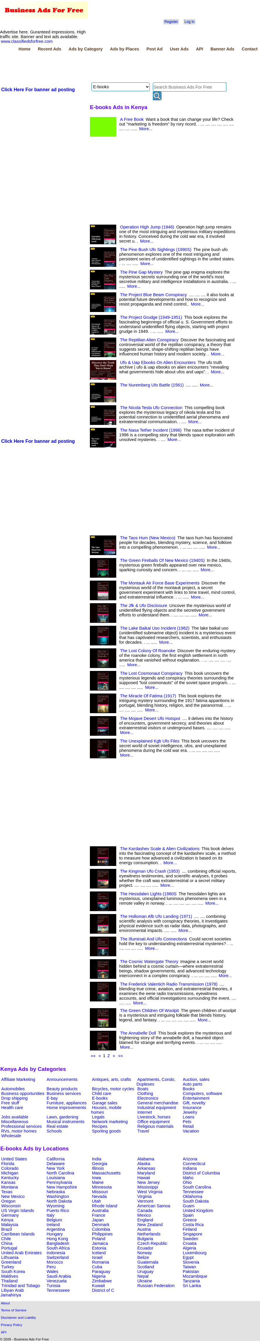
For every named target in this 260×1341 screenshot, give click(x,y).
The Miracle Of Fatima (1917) (148, 696)
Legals (98, 1117)
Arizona (190, 1159)
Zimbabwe (102, 1281)
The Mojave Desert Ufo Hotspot (150, 718)
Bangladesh (58, 1243)
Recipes (99, 1126)
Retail (188, 1126)
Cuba (97, 1266)
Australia (100, 1210)
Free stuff (10, 1103)
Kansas (8, 1182)
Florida (7, 1163)
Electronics (147, 1098)
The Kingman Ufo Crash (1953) (150, 871)
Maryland (146, 1173)
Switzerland (58, 1257)
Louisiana (56, 1177)
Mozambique (195, 1276)
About (5, 1303)
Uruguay (145, 1271)
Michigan (9, 1173)
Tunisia (53, 1285)
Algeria (189, 1248)
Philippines (102, 1234)
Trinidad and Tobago (20, 1285)
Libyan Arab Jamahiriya (12, 1292)
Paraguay (101, 1271)
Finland (190, 1229)
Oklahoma (192, 1196)
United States (14, 1159)
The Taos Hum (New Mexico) (147, 537)
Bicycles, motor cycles (113, 1088)
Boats (142, 1088)
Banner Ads (223, 49)
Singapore (192, 1234)
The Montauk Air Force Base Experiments (159, 583)
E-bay (52, 1098)
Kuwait (98, 1285)
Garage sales (104, 1103)
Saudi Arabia (59, 1276)
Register (171, 22)
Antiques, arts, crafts (111, 1079)
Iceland (99, 1252)
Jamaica (100, 1243)
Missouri (100, 1191)
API (199, 49)
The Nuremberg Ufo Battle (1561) (152, 385)
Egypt (188, 1257)
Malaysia (9, 1224)
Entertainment (196, 1098)
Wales (52, 1271)
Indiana (190, 1168)
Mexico (144, 1215)
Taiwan (189, 1266)
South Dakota (196, 1201)
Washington (58, 1196)
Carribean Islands (18, 1234)
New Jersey (148, 1182)
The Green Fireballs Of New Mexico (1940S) (162, 560)
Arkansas (146, 1168)
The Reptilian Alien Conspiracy (149, 340)
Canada (144, 1210)
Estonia (99, 1248)
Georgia (99, 1163)
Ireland (53, 1224)
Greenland (11, 1262)
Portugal (9, 1248)
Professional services (21, 1126)
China (6, 1243)
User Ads (179, 49)
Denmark (100, 1224)
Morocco (55, 1262)
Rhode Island (104, 1205)
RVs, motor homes (19, 1131)
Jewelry (190, 1112)
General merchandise (157, 1103)
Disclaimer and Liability (18, 1317)
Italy (50, 1215)
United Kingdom (198, 1210)
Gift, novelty (194, 1103)
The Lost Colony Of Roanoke (147, 650)
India (96, 1159)
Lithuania (10, 1257)
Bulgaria (145, 1238)
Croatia (189, 1243)
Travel (143, 1131)
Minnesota (102, 1187)
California (56, 1159)
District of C (103, 1290)
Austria (144, 1229)
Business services (64, 1093)
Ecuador (145, 1248)
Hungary (55, 1234)
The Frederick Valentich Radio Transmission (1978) (169, 984)
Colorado (9, 1168)
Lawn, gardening (62, 1117)
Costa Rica (193, 1224)
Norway (144, 1252)
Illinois (98, 1168)
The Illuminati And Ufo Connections (153, 939)
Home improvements (66, 1107)
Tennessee (193, 1191)
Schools (54, 1131)
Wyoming (55, 1205)
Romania (100, 1262)
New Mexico (13, 1196)
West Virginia (149, 1191)
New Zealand (149, 1224)
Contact (250, 49)
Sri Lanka (192, 1285)
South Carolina (197, 1187)
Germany (10, 1215)
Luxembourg (194, 1252)
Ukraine (144, 1281)
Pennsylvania (59, 1182)
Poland (98, 1238)
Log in (189, 22)
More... (146, 128)
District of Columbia (201, 1173)
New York (56, 1168)
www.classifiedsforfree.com (27, 41)
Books (189, 1088)
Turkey (7, 1266)
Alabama (145, 1159)
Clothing (145, 1093)
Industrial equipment (156, 1107)
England (145, 1220)
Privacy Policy (11, 1325)
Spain (188, 1215)
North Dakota (59, 1201)
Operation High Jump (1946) (147, 227)
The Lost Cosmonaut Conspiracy (151, 673)
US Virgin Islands (17, 1210)
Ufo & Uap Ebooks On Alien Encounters (158, 362)
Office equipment (153, 1121)
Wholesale (11, 1135)
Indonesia (56, 1252)
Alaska (143, 1163)
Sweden (190, 1238)
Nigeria (98, 1276)
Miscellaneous (14, 1121)
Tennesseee (58, 1290)
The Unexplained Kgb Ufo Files (149, 741)
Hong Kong (57, 1238)
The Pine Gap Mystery (141, 272)
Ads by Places (124, 49)
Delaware (56, 1163)
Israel (97, 1257)
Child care (101, 1093)
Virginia (144, 1196)
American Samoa (153, 1205)
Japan (98, 1220)
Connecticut (194, 1163)
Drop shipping (14, 1098)
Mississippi (147, 1187)
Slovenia (191, 1262)
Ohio (187, 1182)
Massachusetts (106, 1173)
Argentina (56, 1229)
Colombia (101, 1229)
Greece (190, 1220)
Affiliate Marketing (18, 1079)
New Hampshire (62, 1187)
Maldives (9, 1276)
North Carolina (60, 1173)
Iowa (96, 1177)
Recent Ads (49, 49)
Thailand (9, 1281)
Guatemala (147, 1262)
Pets (187, 1121)
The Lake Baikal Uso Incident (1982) (154, 628)
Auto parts (192, 1084)
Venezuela (56, 1281)
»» (120, 1055)
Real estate (57, 1126)
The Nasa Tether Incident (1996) (151, 430)
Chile (6, 1238)
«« (93, 1055)
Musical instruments (66, 1121)
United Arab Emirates (21, 1252)
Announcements (62, 1079)
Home (24, 49)
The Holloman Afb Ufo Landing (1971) (156, 916)
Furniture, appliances (67, 1103)
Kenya (7, 1220)
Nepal (142, 1276)
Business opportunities (22, 1093)
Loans (188, 1117)
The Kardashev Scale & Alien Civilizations (159, 848)
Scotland (145, 1266)
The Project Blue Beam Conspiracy (153, 294)
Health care (12, 1107)
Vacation (191, 1131)
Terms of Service (13, 1310)
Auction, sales (196, 1079)
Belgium (54, 1220)
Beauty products (62, 1088)
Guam (188, 1205)
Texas (6, 1191)
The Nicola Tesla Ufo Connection (151, 407)
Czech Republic (152, 1243)
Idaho (188, 1177)
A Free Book (132, 119)
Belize (143, 1257)
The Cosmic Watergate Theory (149, 961)
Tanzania (191, 1281)
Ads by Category (85, 49)
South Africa (58, 1248)
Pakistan (191, 1271)
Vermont (145, 1201)
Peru (51, 1266)
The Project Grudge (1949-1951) (151, 317)
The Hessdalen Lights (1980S (148, 893)
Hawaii (143, 1177)
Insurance (192, 1107)
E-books (100, 1098)
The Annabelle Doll (138, 1033)
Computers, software (202, 1093)
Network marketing (110, 1121)
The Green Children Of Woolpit (149, 1010)
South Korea (13, 1271)
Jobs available (14, 1117)
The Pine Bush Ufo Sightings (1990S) (155, 249)
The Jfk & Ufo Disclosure (143, 605)
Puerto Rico (58, 1210)
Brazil (6, 1229)
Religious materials (155, 1126)
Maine (98, 1182)
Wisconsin (11, 1205)
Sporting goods (106, 1131)
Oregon (8, 1201)
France (98, 1215)
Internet (144, 1112)
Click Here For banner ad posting (38, 89)
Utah (96, 1201)
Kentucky (10, 1177)
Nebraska (56, 1191)
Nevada (99, 1196)
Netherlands (148, 1234)
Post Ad (154, 49)
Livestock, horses (153, 1117)
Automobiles (13, 1088)
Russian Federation (156, 1285)
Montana (9, 1187)
